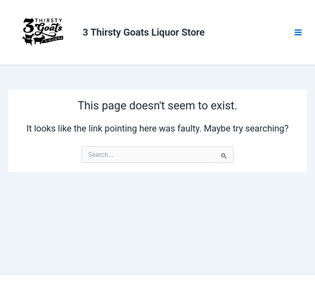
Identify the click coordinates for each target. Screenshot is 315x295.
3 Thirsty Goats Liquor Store (144, 32)
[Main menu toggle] (298, 32)
